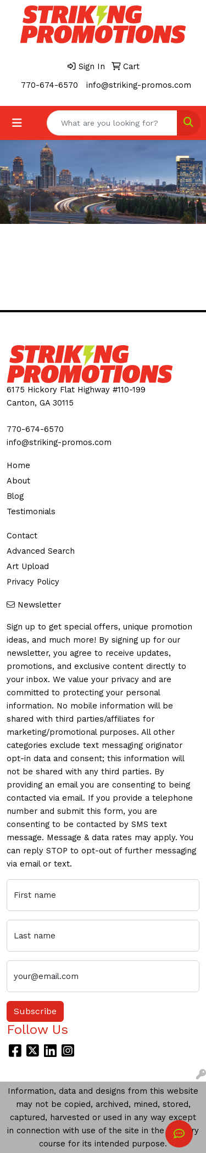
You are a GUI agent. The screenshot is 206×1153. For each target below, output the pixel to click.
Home (18, 465)
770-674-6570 (49, 85)
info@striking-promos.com (138, 85)
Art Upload (28, 566)
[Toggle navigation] (17, 123)
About (18, 481)
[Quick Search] (112, 123)
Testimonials (31, 511)
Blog (15, 496)
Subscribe (35, 1011)
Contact (22, 536)
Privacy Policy (33, 582)
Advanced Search (41, 551)
